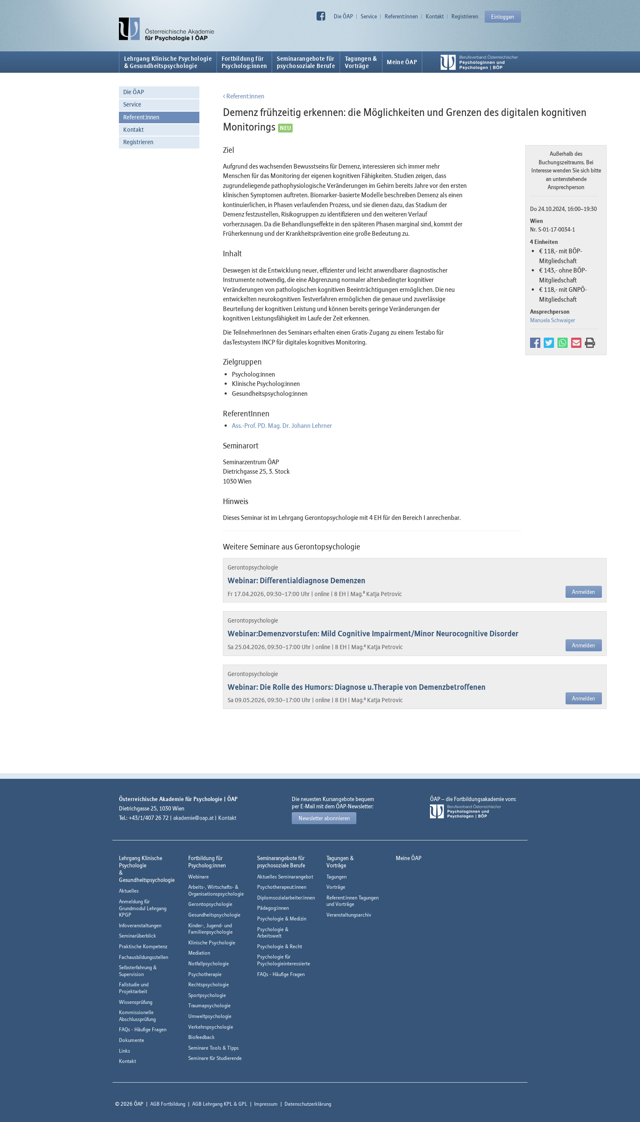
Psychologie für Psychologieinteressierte (283, 960)
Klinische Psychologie (211, 942)
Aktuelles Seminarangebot (285, 876)
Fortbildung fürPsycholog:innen (244, 62)
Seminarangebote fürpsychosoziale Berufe (306, 62)
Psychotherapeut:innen (281, 887)
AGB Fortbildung (167, 1104)
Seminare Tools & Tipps (213, 1048)
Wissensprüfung (135, 1002)
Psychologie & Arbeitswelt (272, 932)
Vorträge (335, 887)
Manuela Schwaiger (552, 320)
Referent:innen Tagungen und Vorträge (352, 901)
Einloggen (502, 16)
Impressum (266, 1104)
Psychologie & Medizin (281, 918)
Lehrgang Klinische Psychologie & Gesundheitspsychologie (168, 62)
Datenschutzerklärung (307, 1104)
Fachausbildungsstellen (143, 957)
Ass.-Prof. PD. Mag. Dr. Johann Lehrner (282, 425)
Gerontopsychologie (210, 904)
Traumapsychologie (209, 1005)
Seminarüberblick (137, 935)
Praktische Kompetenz (143, 946)
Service (369, 16)
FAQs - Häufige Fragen (142, 1029)
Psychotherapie (205, 974)
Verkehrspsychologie (210, 1027)
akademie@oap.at (193, 817)
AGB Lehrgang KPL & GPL (219, 1104)
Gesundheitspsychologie (214, 914)
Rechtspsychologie (208, 984)
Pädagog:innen (273, 908)
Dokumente (131, 1040)
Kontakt (435, 16)
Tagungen (336, 876)
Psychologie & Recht (279, 946)
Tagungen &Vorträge (361, 62)
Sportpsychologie (207, 995)
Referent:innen (401, 16)
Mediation (199, 953)
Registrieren (464, 16)
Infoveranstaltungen (140, 925)
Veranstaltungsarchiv (348, 914)
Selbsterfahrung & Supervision (138, 970)
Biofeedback (201, 1037)
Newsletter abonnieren (324, 818)
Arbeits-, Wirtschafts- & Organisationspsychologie (216, 890)
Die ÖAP (343, 16)
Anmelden (583, 591)
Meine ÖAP (402, 62)
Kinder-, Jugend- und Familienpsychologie (210, 928)
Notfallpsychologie (208, 963)
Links (124, 1051)
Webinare (198, 876)
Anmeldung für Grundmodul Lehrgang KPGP (142, 908)
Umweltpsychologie (209, 1016)
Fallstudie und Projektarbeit (133, 987)
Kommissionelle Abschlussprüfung (137, 1015)
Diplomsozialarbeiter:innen (286, 897)
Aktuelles (129, 891)
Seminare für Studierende (215, 1058)
